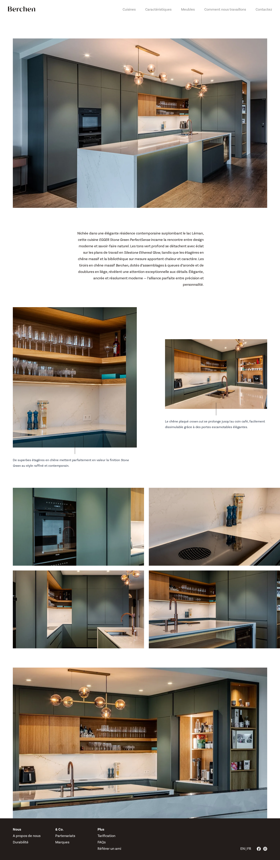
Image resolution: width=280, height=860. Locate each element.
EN (242, 848)
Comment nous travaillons (225, 9)
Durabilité (20, 842)
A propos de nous (26, 836)
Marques (62, 842)
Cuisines (129, 9)
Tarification (106, 836)
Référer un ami (109, 848)
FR (249, 848)
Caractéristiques (158, 9)
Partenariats (65, 836)
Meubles (188, 9)
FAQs (102, 842)
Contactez (264, 9)
